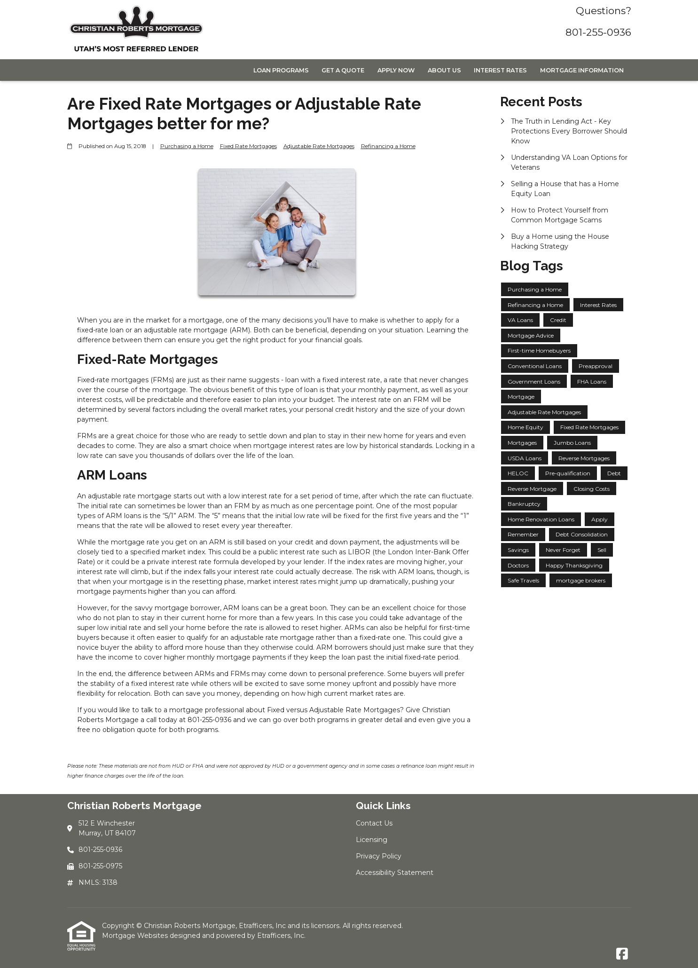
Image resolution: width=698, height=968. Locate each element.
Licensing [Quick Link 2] (371, 839)
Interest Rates (500, 70)
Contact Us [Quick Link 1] (374, 823)
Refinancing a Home (388, 146)
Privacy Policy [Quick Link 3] (378, 856)
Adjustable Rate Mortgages (318, 146)
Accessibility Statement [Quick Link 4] (394, 872)
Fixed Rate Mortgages (248, 146)
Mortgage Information (582, 70)
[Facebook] (622, 954)
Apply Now (396, 70)
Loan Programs (281, 70)
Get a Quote (343, 70)
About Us (444, 70)
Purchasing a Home (186, 146)
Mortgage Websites (136, 935)
